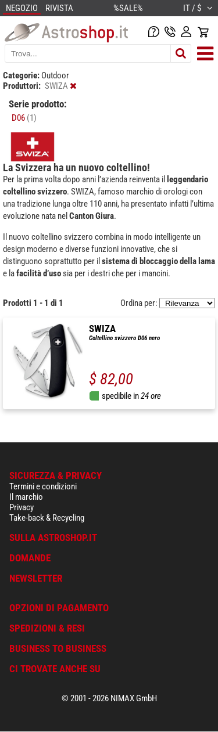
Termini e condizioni (43, 486)
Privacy (21, 507)
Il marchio (26, 497)
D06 (24, 118)
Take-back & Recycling (46, 518)
